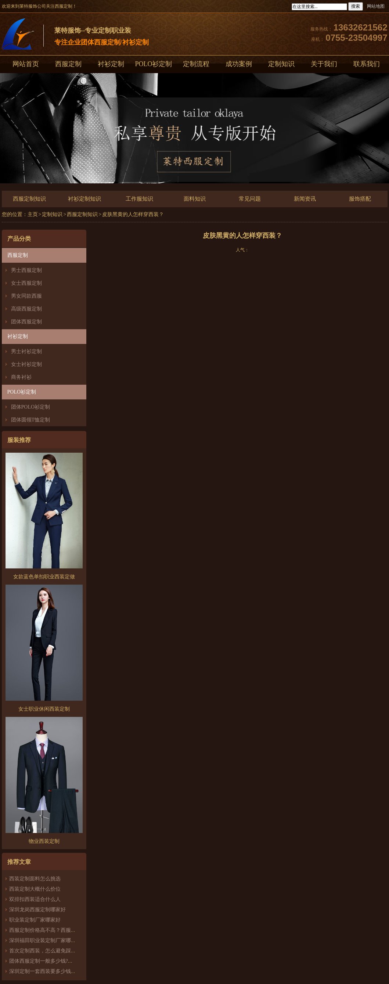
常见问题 (250, 199)
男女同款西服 (26, 296)
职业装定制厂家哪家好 (35, 920)
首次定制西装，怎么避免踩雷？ (45, 951)
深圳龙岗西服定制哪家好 (37, 909)
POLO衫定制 (153, 64)
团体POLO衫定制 (30, 407)
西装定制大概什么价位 (35, 889)
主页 (33, 214)
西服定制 (68, 64)
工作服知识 (139, 199)
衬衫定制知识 (84, 199)
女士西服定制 (26, 283)
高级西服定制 (26, 309)
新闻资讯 (305, 199)
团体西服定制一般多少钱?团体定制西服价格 (59, 961)
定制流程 (196, 64)
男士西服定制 (26, 270)
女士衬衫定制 (26, 364)
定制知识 (281, 64)
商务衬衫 (21, 377)
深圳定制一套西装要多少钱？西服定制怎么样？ (63, 971)
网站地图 (376, 6)
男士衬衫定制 (26, 351)
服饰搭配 (360, 199)
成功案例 (239, 64)
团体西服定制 (26, 321)
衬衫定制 (111, 64)
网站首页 (25, 64)
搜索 (355, 6)
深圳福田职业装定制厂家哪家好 (45, 940)
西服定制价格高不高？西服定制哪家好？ (55, 930)
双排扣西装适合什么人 (37, 899)
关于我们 (324, 64)
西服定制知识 (29, 199)
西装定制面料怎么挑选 (35, 878)
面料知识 (195, 199)
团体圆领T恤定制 (30, 420)
